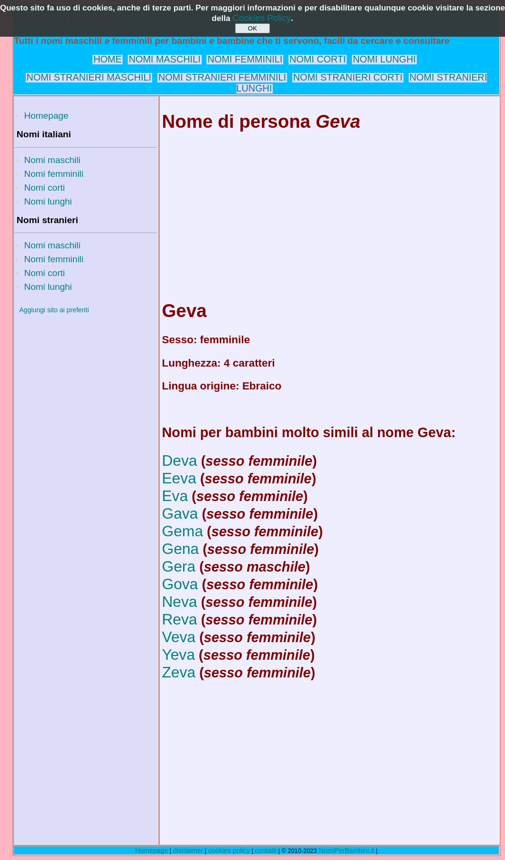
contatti (266, 850)
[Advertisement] (85, 380)
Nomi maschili (52, 160)
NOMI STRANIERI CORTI (347, 77)
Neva (179, 601)
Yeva (178, 654)
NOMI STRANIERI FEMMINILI (222, 77)
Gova (180, 584)
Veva (179, 636)
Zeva (179, 672)
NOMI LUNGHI (384, 59)
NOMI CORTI (317, 59)
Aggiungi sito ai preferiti (54, 310)
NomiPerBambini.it (346, 850)
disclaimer (188, 850)
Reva (179, 619)
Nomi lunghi (48, 201)
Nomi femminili (54, 174)
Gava (180, 513)
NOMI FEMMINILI (244, 59)
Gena (180, 548)
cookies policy (229, 850)
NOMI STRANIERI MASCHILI (89, 77)
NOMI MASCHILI (165, 59)
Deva (179, 460)
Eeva (179, 478)
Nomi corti (44, 188)
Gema (182, 531)
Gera (179, 566)
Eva (175, 495)
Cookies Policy (262, 18)
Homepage (46, 116)
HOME (107, 59)
